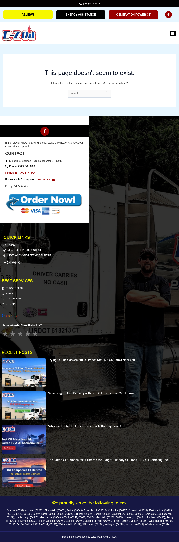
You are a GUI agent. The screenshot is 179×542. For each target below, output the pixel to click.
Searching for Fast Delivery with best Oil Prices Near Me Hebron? (91, 393)
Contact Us (44, 179)
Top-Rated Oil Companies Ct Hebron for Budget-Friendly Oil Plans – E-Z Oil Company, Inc (108, 459)
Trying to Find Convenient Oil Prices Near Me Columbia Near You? (92, 359)
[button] (173, 33)
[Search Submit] (107, 91)
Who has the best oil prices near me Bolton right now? (84, 426)
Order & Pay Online (20, 173)
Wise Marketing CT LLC (104, 536)
